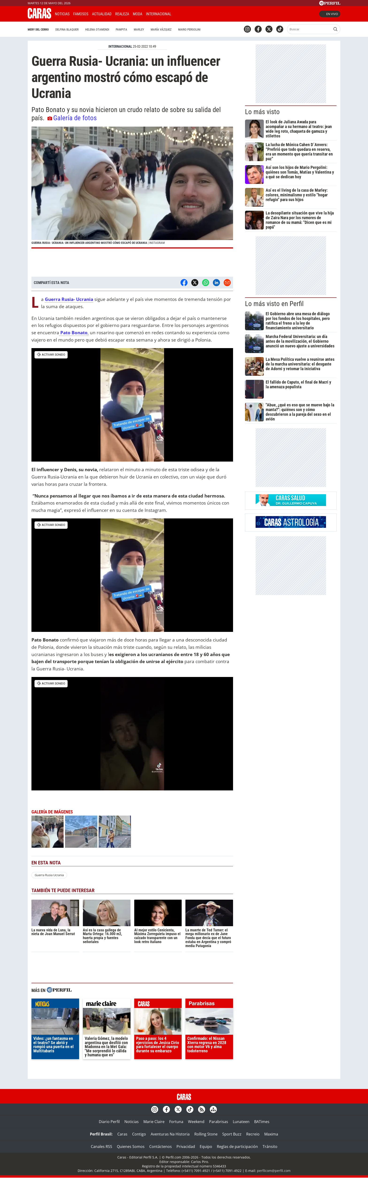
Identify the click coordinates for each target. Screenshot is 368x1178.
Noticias (62, 14)
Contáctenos (160, 1146)
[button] (132, 188)
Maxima (271, 1134)
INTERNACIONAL (120, 46)
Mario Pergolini (189, 29)
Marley (139, 29)
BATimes (261, 1121)
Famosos (80, 14)
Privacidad (185, 1146)
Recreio (253, 1134)
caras (158, 1004)
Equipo (206, 1146)
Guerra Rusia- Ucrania (69, 299)
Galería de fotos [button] (72, 118)
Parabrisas (218, 1121)
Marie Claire (154, 1121)
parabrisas (209, 1004)
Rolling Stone (206, 1134)
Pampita (121, 29)
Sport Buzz (232, 1134)
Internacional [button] (158, 14)
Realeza (122, 14)
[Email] (227, 282)
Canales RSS (101, 1146)
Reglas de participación (237, 1146)
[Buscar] (309, 29)
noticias (55, 1004)
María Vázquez (161, 29)
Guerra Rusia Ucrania (49, 875)
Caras (122, 1134)
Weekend (196, 1121)
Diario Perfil (109, 1121)
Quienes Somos (131, 1146)
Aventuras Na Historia (170, 1134)
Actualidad (101, 14)
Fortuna (176, 1121)
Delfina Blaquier (67, 29)
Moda (137, 14)
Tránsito (270, 1146)
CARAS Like (188, 13)
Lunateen (241, 1121)
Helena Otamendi (97, 29)
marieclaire (106, 1004)
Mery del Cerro (38, 29)
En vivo (330, 14)
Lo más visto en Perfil (274, 304)
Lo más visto (262, 112)
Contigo (139, 1134)
